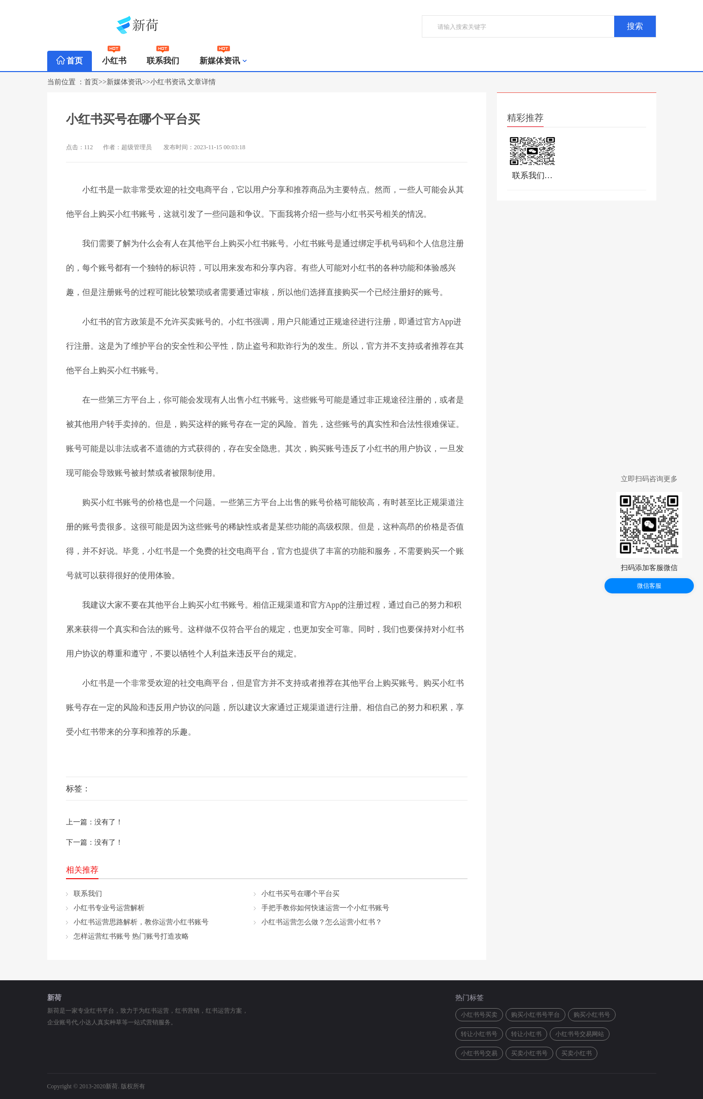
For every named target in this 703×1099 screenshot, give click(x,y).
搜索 (635, 26)
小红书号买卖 (479, 1014)
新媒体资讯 (223, 61)
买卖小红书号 (529, 1053)
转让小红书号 (479, 1034)
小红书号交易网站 (579, 1034)
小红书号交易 (479, 1053)
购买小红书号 (592, 1014)
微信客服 (649, 585)
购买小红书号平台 (535, 1014)
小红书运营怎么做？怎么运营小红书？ (321, 922)
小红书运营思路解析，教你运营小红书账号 (141, 922)
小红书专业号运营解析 (109, 908)
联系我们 (163, 58)
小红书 (114, 58)
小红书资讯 (168, 82)
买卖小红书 (576, 1053)
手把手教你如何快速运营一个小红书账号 (325, 908)
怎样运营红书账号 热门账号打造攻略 (131, 936)
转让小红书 (526, 1034)
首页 (69, 60)
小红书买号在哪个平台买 (300, 893)
